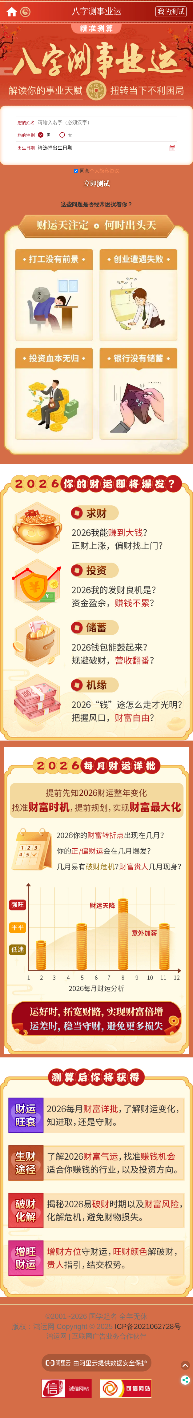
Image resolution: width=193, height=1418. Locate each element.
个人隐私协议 (104, 170)
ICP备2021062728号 (148, 1327)
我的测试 (171, 11)
